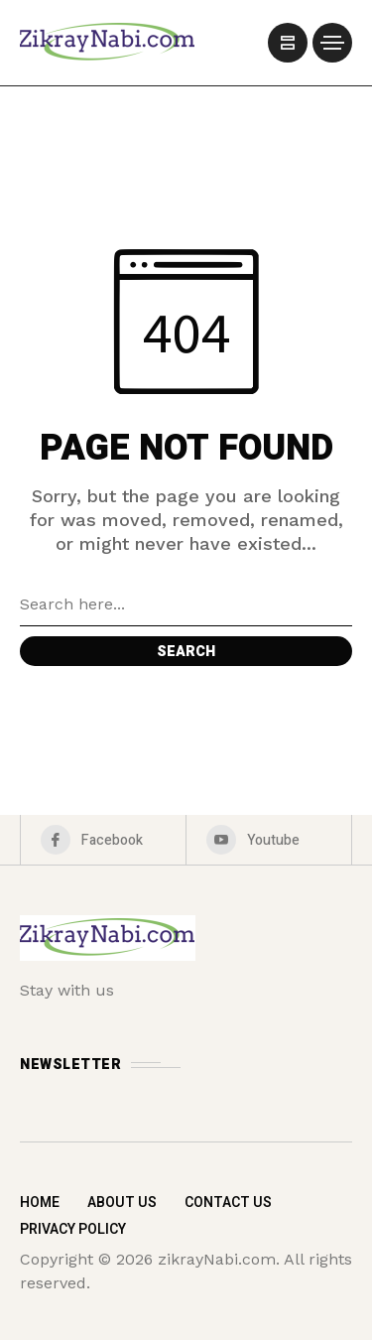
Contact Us (228, 1202)
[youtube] (268, 840)
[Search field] (186, 604)
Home (40, 1202)
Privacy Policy (73, 1229)
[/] (288, 43)
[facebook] (103, 840)
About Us (122, 1202)
